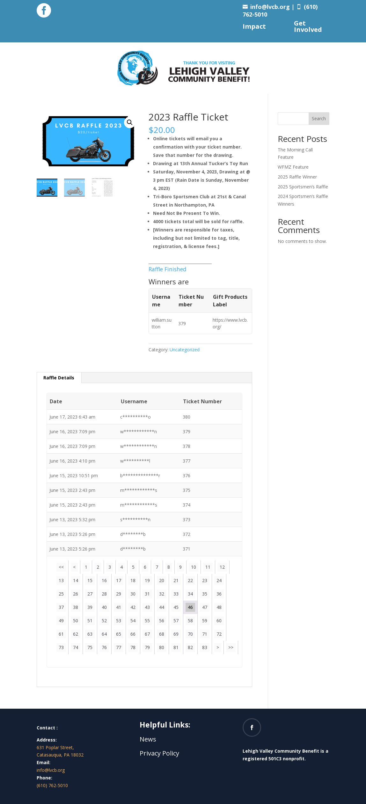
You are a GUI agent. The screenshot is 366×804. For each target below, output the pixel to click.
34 (190, 594)
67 (147, 634)
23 (204, 580)
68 (161, 634)
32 (161, 594)
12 (222, 567)
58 (190, 621)
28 (104, 594)
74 (75, 647)
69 (176, 634)
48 (219, 607)
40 (104, 607)
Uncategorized (185, 350)
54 (132, 621)
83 (204, 647)
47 (204, 607)
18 (132, 580)
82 (190, 647)
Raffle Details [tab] (58, 378)
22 (190, 580)
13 (61, 580)
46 (190, 607)
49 (61, 621)
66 (132, 634)
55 (147, 621)
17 (118, 580)
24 (219, 580)
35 (204, 594)
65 (118, 634)
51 (89, 621)
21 (176, 580)
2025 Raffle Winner (297, 177)
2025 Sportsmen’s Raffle (303, 187)
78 (132, 647)
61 (61, 634)
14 (75, 580)
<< (61, 567)
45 (176, 607)
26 (75, 594)
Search (319, 118)
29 (118, 594)
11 (207, 567)
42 (132, 607)
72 (219, 634)
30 (132, 594)
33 (176, 594)
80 (161, 647)
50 (75, 621)
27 (89, 594)
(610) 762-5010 (52, 785)
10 (193, 567)
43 (147, 607)
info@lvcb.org (270, 7)
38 (75, 607)
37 (61, 607)
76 (104, 647)
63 (89, 634)
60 (219, 621)
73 (61, 647)
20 (161, 580)
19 (147, 580)
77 (118, 647)
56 (161, 621)
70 (190, 634)
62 (75, 634)
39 (89, 607)
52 (104, 621)
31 (147, 594)
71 (204, 634)
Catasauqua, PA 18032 (60, 755)
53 (118, 621)
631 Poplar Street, (55, 747)
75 (89, 647)
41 (118, 607)
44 (161, 607)
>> (230, 647)
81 (176, 647)
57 (176, 621)
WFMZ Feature (293, 167)
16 (104, 580)
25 (61, 594)
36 (219, 594)
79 (147, 647)
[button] (129, 122)
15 (89, 580)
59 (204, 621)
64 (104, 634)
